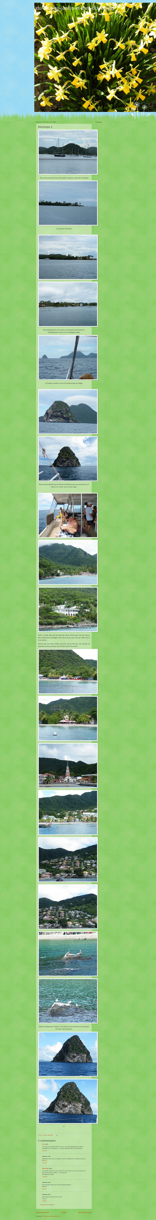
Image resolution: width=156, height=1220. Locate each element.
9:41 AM (44, 1150)
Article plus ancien (85, 1212)
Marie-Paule (45, 1168)
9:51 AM (44, 1162)
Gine (43, 1144)
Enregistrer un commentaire (47, 1204)
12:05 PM (44, 1176)
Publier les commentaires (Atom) (51, 1216)
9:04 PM (44, 1201)
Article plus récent (42, 1212)
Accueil (63, 1212)
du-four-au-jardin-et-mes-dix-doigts (75, 8)
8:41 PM (44, 1189)
